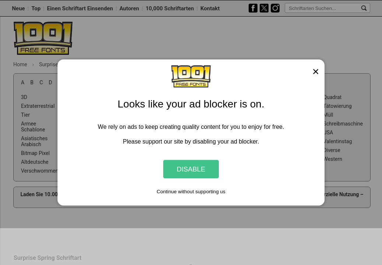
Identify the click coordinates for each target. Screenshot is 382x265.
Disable (191, 169)
